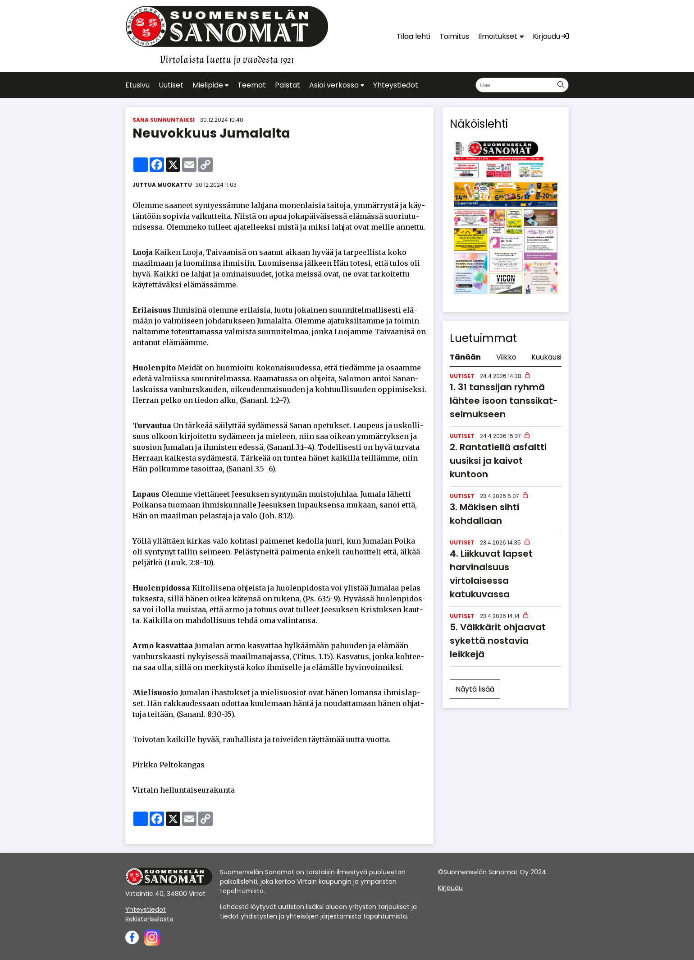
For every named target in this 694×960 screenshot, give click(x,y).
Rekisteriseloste (149, 918)
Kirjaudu (450, 887)
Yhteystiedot (145, 909)
